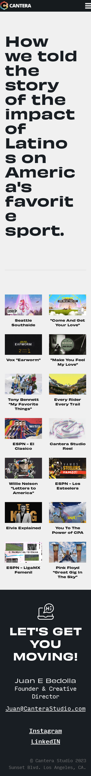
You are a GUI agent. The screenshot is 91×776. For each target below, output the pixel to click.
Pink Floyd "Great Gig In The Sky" (67, 572)
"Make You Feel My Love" (67, 361)
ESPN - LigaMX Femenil (23, 569)
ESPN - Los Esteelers (67, 485)
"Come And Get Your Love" (67, 322)
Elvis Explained (23, 527)
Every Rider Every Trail (67, 401)
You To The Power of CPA (67, 530)
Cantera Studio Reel (68, 445)
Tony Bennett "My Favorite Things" (23, 404)
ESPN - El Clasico (23, 445)
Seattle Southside (23, 322)
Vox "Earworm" (23, 359)
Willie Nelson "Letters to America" (23, 488)
